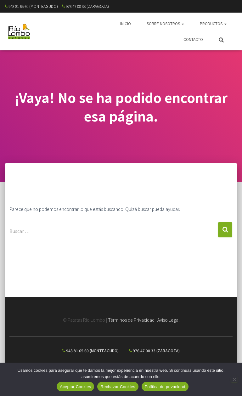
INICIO (125, 23)
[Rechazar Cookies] (234, 379)
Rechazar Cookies (117, 386)
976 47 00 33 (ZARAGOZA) (85, 6)
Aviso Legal (168, 320)
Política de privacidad (165, 386)
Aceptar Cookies (75, 386)
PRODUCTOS (213, 23)
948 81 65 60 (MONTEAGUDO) (31, 6)
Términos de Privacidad (131, 320)
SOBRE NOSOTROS (165, 23)
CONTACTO (193, 39)
